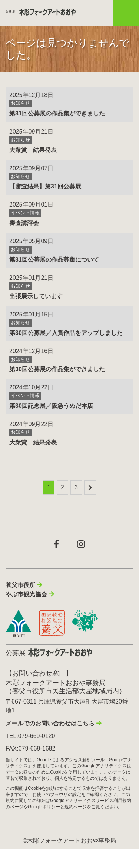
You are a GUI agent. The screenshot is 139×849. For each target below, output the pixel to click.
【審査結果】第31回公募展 (45, 186)
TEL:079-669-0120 (30, 736)
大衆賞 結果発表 (33, 150)
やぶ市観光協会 (26, 594)
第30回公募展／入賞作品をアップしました (66, 333)
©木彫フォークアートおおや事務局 (69, 841)
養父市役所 (20, 585)
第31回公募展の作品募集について (54, 259)
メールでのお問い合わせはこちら (50, 723)
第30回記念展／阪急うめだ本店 (51, 406)
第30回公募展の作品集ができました (57, 369)
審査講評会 (24, 223)
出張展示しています (36, 296)
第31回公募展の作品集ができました (57, 113)
